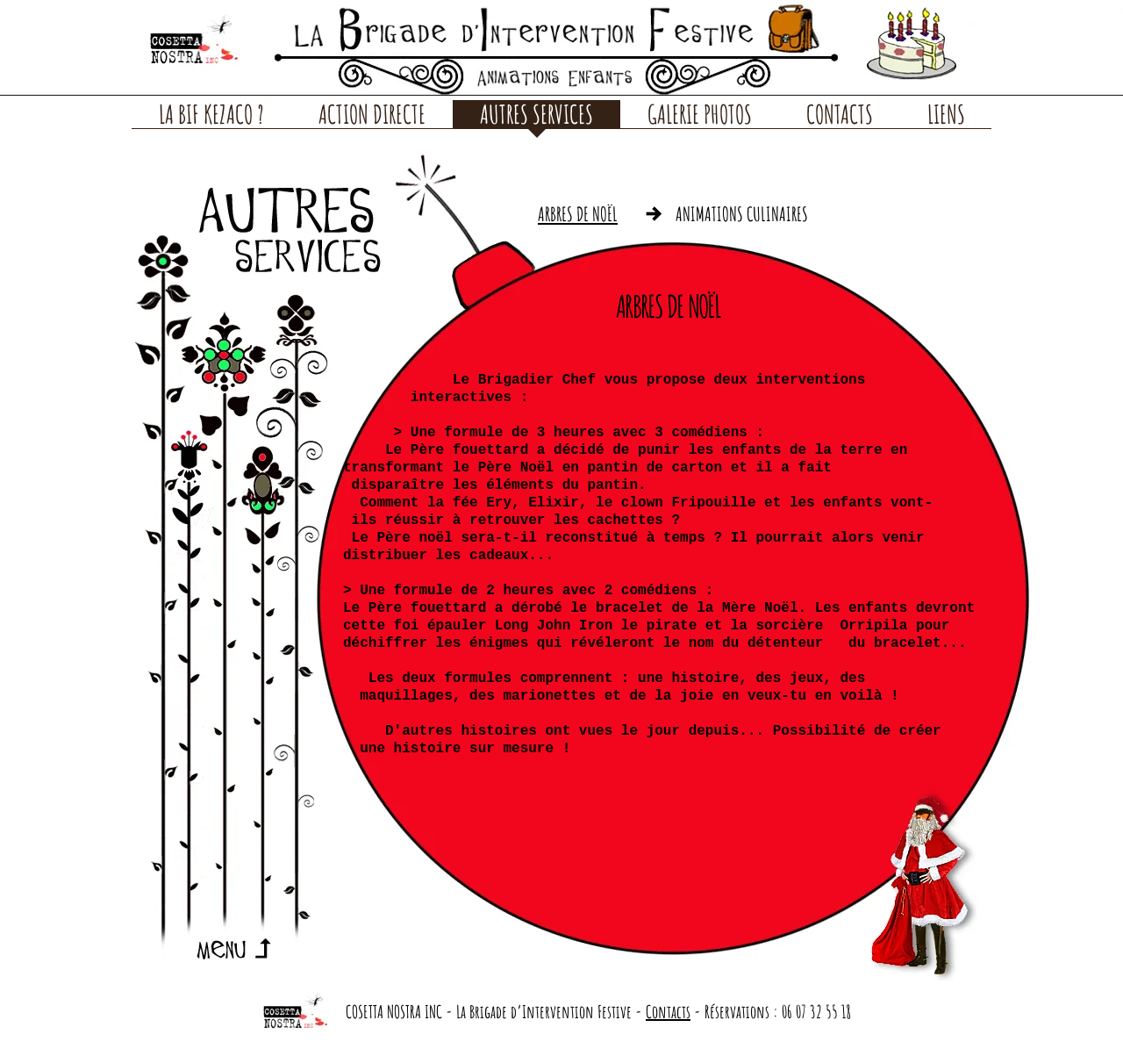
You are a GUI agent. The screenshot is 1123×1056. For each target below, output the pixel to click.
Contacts (668, 1012)
